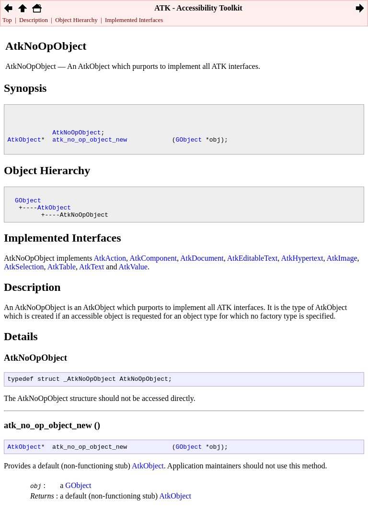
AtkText (91, 281)
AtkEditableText (252, 272)
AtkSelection (24, 281)
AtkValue (133, 281)
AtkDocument (202, 272)
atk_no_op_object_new (89, 146)
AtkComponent (153, 272)
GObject (189, 146)
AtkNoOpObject (76, 137)
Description (33, 20)
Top (7, 20)
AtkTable (61, 281)
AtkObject (24, 146)
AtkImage (342, 272)
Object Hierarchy (76, 20)
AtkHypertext (302, 272)
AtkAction (110, 272)
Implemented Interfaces (134, 20)
